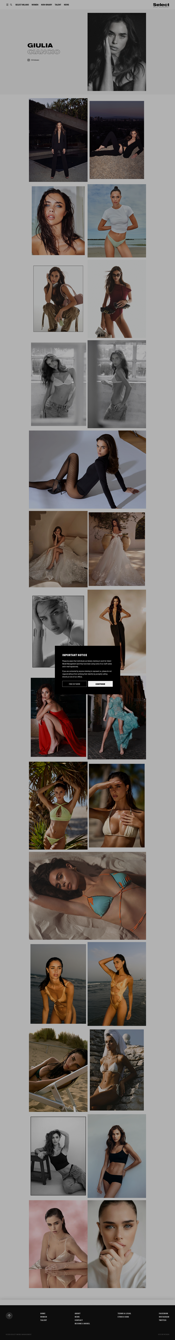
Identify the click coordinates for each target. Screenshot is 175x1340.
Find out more (74, 684)
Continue (100, 684)
